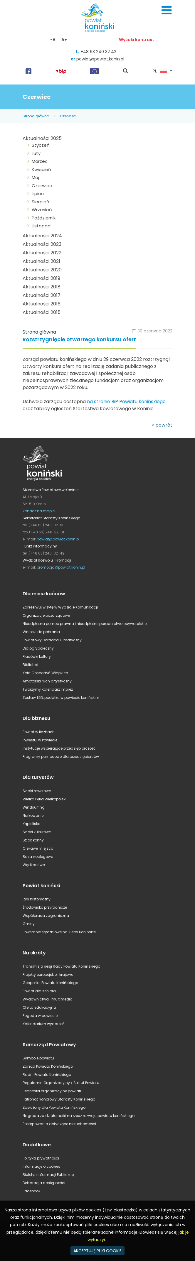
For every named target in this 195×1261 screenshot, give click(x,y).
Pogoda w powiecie (40, 1015)
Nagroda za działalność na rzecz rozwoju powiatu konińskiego (79, 1115)
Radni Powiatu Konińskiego (47, 1074)
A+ (64, 40)
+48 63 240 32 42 (98, 52)
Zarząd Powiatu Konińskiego (48, 1066)
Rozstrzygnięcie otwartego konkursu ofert (79, 339)
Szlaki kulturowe (37, 831)
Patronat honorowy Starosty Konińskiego (59, 1099)
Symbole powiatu (38, 1058)
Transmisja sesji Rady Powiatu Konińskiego (61, 966)
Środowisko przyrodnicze (45, 907)
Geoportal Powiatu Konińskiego (50, 982)
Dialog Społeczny (38, 648)
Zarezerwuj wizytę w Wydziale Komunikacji (60, 607)
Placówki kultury (37, 656)
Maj (35, 177)
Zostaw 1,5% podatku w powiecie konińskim (61, 697)
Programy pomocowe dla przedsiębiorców (61, 756)
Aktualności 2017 (41, 295)
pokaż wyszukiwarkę (126, 71)
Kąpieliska (32, 823)
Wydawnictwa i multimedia (48, 999)
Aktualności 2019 (41, 278)
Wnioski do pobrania (41, 631)
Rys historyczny (37, 899)
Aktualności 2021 (41, 261)
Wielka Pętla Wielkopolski (44, 799)
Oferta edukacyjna (39, 1007)
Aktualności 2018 (41, 286)
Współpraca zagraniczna (46, 915)
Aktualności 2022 (42, 252)
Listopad (41, 226)
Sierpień (40, 202)
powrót (163, 425)
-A (53, 40)
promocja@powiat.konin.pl (61, 567)
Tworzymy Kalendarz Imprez (48, 689)
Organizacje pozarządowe (46, 615)
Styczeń (41, 145)
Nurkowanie (33, 815)
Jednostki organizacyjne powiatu (53, 1090)
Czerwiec (68, 116)
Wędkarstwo (34, 864)
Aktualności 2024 (42, 235)
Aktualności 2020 (42, 269)
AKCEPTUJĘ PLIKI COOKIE (97, 1251)
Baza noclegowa (38, 856)
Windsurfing (34, 807)
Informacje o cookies (41, 1166)
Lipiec (38, 193)
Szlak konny (33, 840)
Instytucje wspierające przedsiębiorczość (59, 748)
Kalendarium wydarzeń (44, 1023)
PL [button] (160, 71)
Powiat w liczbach (39, 731)
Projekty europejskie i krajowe (48, 974)
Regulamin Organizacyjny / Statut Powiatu (61, 1082)
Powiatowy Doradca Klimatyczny (52, 640)
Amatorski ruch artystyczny (47, 681)
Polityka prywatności (41, 1158)
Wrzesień (42, 210)
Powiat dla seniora (39, 990)
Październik (44, 218)
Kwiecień (41, 169)
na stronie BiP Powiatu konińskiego (126, 401)
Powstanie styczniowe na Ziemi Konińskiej (60, 931)
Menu (166, 10)
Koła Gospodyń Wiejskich (45, 672)
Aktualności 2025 (42, 138)
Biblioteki (30, 664)
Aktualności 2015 (41, 312)
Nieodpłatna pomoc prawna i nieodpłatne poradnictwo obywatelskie (85, 623)
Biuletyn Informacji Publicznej (49, 1174)
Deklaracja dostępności (44, 1182)
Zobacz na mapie (39, 510)
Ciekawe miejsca (38, 848)
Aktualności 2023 (42, 244)
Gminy (29, 923)
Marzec (40, 161)
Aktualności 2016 (41, 303)
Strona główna (36, 116)
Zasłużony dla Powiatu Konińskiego (54, 1107)
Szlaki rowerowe (37, 790)
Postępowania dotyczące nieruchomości (59, 1123)
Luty (36, 153)
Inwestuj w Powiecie (40, 740)
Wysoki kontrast (136, 40)
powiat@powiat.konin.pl (100, 59)
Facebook (31, 1191)
